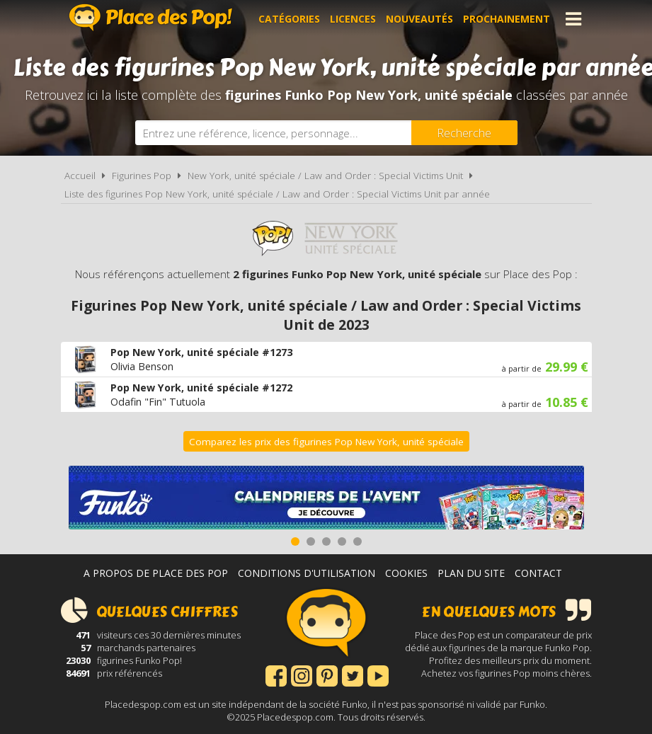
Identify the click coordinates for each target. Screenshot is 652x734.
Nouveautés (419, 18)
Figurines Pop (141, 175)
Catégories (289, 18)
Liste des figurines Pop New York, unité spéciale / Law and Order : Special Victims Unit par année (277, 194)
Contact (538, 573)
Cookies (406, 573)
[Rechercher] (464, 132)
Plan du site (471, 573)
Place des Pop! (151, 17)
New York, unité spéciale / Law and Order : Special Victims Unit (325, 175)
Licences (353, 18)
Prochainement (506, 18)
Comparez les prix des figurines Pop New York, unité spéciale (326, 441)
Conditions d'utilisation (306, 573)
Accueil (80, 175)
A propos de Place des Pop (156, 573)
